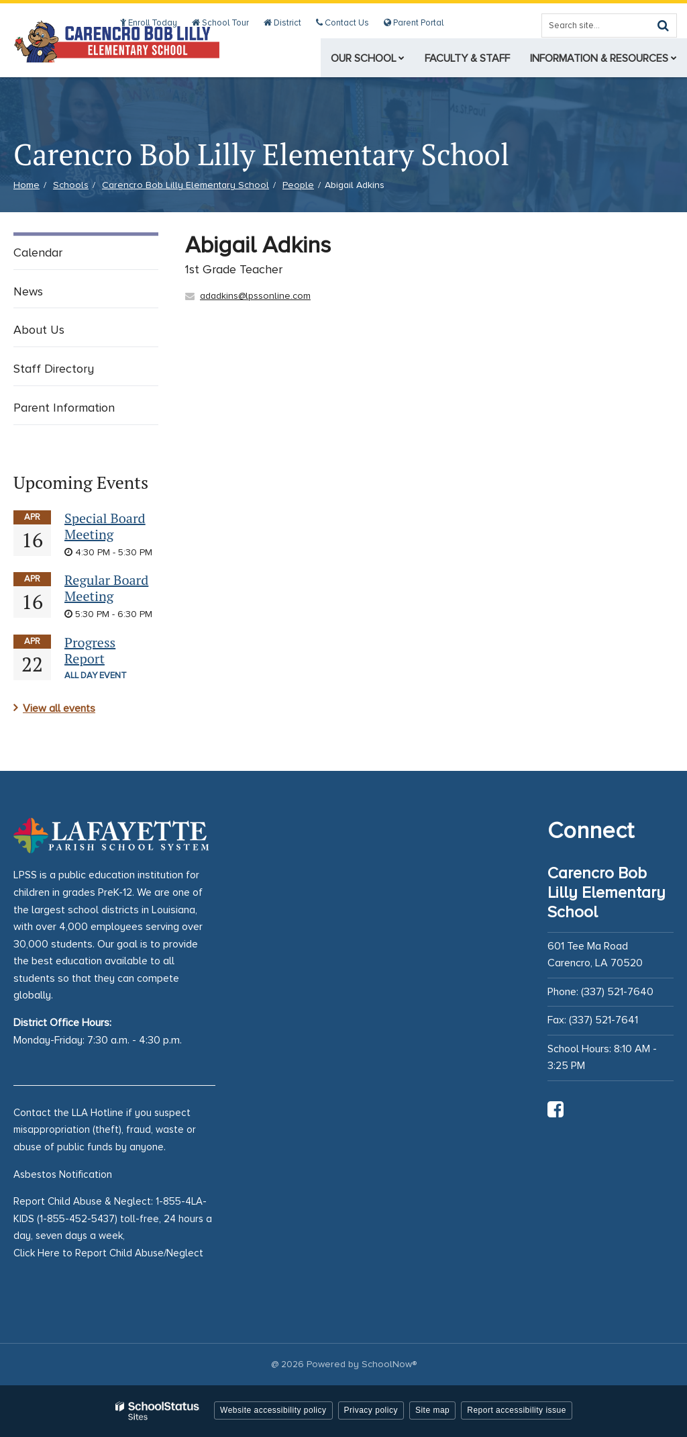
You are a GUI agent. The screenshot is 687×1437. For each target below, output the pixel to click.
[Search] (662, 25)
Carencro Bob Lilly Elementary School (185, 185)
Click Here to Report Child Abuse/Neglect (108, 1253)
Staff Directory (53, 368)
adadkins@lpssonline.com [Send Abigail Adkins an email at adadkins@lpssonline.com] (255, 296)
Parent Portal (414, 22)
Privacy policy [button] (371, 1410)
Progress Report (89, 650)
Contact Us (345, 22)
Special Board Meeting (105, 526)
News (28, 291)
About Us (38, 329)
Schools (71, 185)
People (298, 185)
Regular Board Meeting (106, 588)
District (287, 22)
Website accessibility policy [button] (273, 1410)
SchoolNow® (389, 1364)
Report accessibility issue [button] (516, 1410)
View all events (59, 708)
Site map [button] (432, 1410)
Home (26, 185)
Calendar (37, 252)
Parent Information (64, 407)
